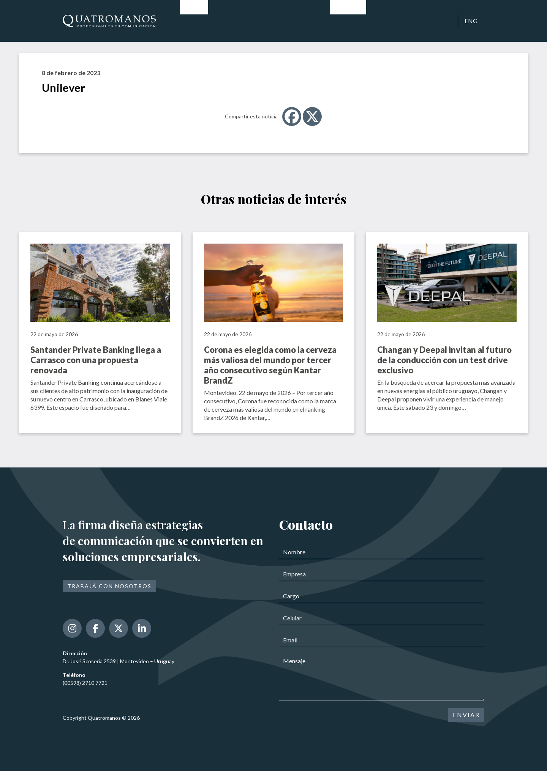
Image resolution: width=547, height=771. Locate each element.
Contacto (420, 20)
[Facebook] (291, 116)
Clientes (383, 20)
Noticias (348, 20)
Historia (226, 20)
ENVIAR (466, 714)
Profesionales (268, 20)
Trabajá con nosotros (109, 586)
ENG (471, 20)
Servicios (311, 20)
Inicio (194, 20)
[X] (312, 116)
